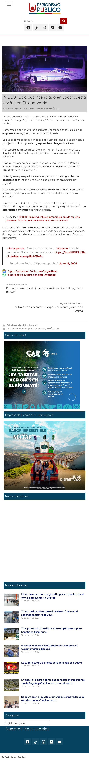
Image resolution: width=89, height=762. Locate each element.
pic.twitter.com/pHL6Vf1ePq (25, 256)
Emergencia (28, 328)
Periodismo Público (48, 108)
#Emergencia (15, 248)
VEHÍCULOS (52, 328)
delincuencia (14, 328)
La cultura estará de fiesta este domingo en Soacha (51, 662)
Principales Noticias (17, 325)
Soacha (33, 325)
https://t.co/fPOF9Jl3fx (70, 252)
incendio (40, 328)
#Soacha (62, 248)
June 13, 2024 (68, 263)
